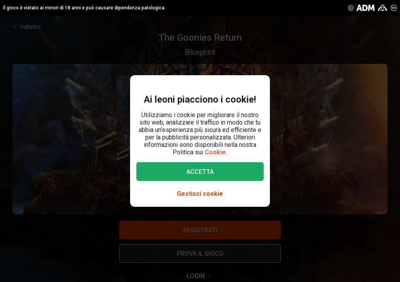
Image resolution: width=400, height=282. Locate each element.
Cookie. (216, 152)
